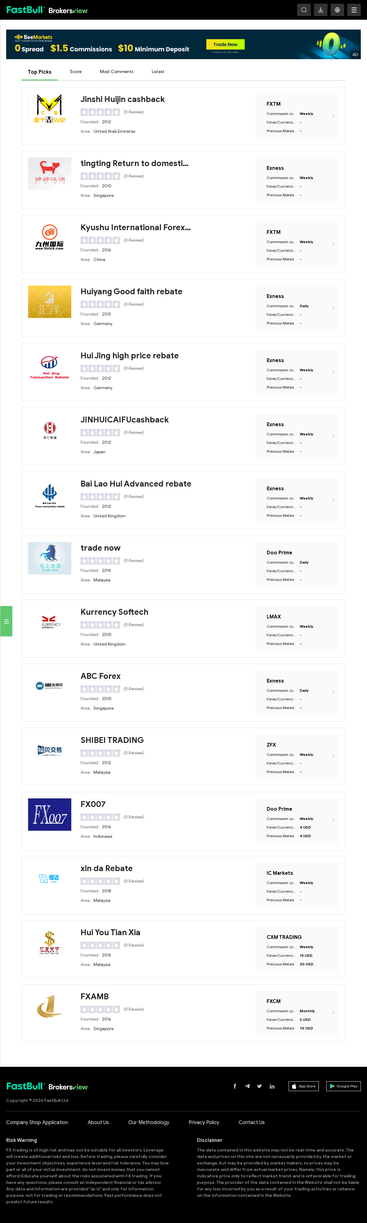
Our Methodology (148, 1122)
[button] (337, 10)
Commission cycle (281, 113)
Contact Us (252, 1122)
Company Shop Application (37, 1122)
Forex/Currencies (281, 122)
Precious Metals (280, 130)
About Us (98, 1122)
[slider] (101, 112)
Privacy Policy (204, 1122)
